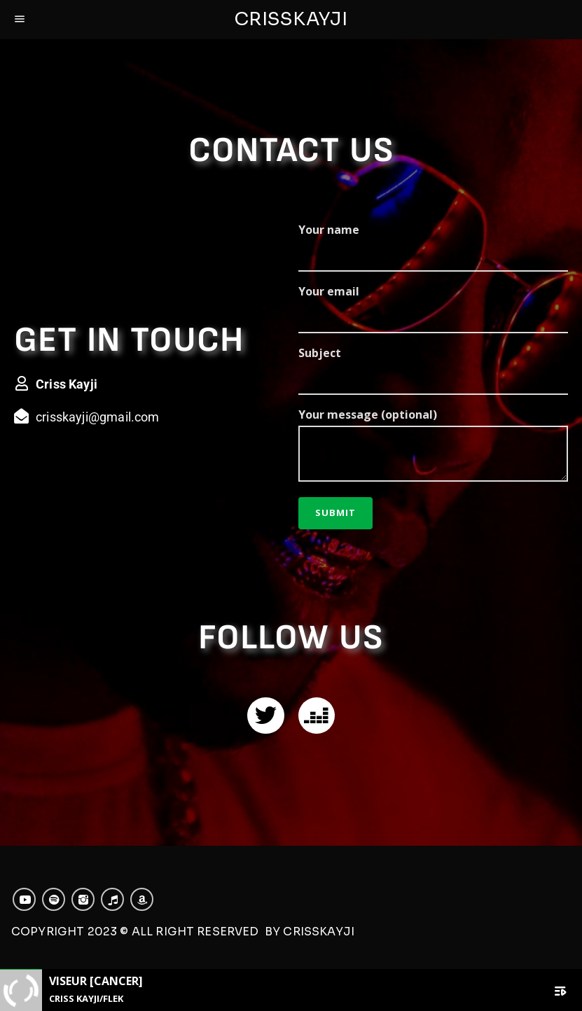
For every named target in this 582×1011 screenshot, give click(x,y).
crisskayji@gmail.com (98, 417)
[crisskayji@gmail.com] (21, 416)
